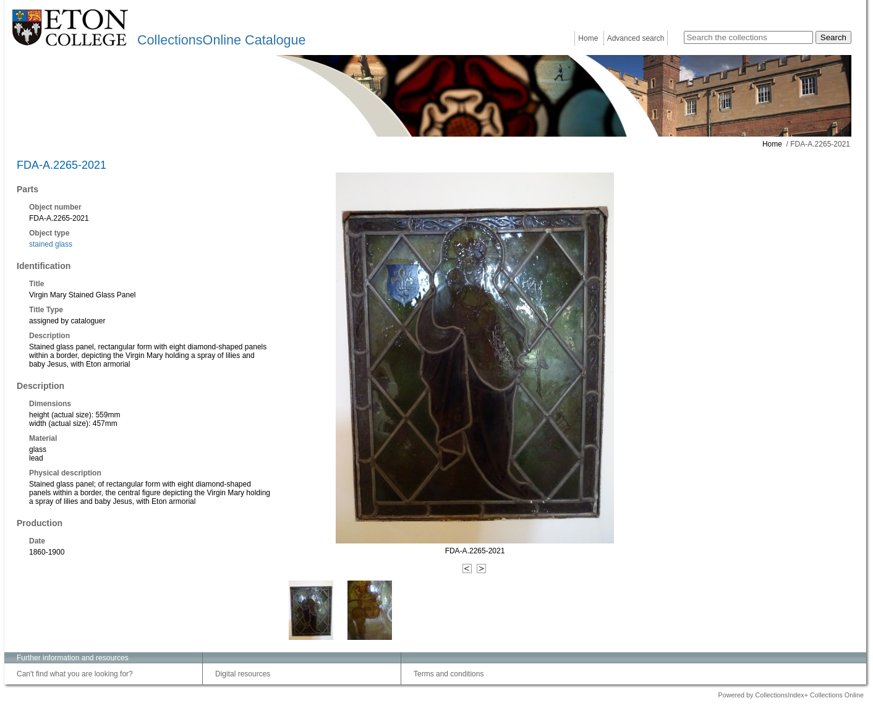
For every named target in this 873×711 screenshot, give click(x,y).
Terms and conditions (448, 674)
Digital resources (242, 674)
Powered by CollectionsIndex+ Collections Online (791, 695)
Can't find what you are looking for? (75, 674)
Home (588, 38)
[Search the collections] (748, 37)
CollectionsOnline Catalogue (221, 40)
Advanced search (636, 38)
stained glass (50, 244)
